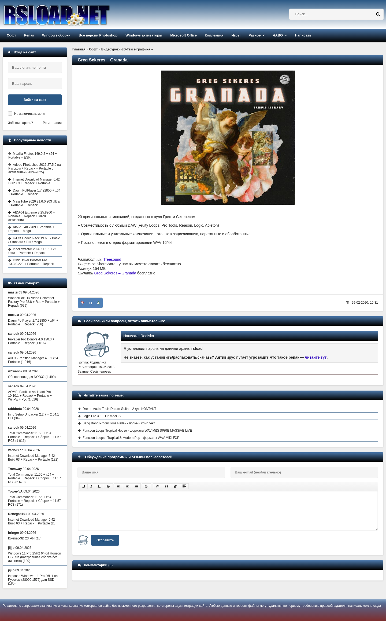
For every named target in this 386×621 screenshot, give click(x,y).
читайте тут (316, 357)
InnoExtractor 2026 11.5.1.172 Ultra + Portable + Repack (32, 251)
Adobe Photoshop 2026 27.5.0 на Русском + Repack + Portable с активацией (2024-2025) (34, 168)
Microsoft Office (183, 35)
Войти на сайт (35, 100)
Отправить (105, 540)
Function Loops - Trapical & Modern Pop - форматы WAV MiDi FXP (131, 438)
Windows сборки (56, 35)
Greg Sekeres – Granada (115, 273)
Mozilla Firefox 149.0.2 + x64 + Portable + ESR (32, 155)
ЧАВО (278, 35)
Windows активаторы (143, 35)
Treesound (112, 259)
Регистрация (52, 123)
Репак (29, 35)
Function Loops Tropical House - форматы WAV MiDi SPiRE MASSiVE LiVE (137, 430)
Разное (254, 35)
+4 (90, 302)
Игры (235, 35)
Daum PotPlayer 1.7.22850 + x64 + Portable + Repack (34, 192)
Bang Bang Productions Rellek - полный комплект (119, 423)
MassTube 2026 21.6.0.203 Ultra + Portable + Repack (34, 203)
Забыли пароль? (20, 123)
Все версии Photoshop (98, 35)
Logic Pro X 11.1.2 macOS (102, 416)
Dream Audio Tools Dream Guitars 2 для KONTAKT (119, 409)
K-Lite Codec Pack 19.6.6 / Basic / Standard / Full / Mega (34, 240)
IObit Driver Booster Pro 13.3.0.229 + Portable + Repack (31, 262)
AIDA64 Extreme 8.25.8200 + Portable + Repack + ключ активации (31, 216)
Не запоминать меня (29, 114)
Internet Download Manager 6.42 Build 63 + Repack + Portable (34, 181)
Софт (11, 35)
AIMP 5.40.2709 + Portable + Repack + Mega (31, 229)
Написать (303, 35)
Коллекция (214, 35)
